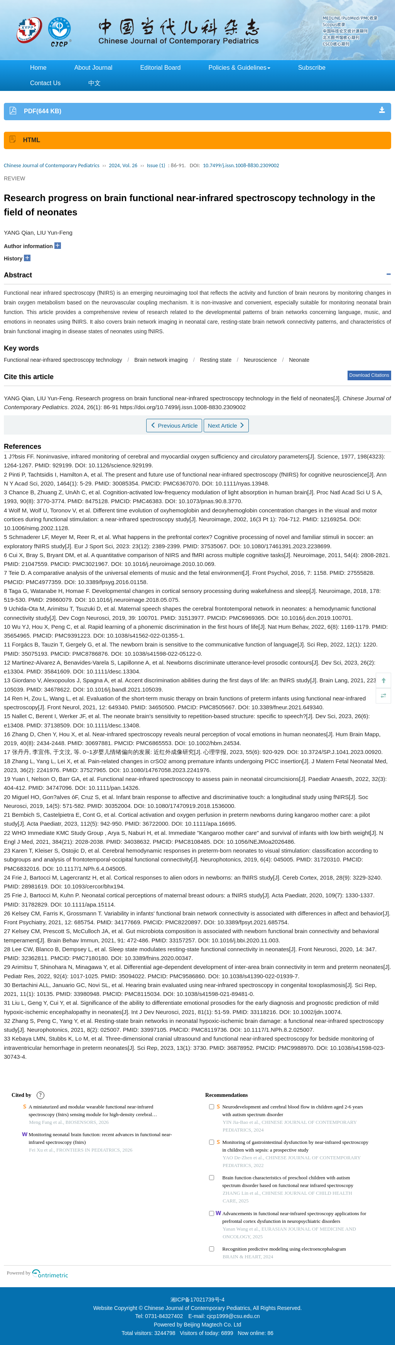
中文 (94, 83)
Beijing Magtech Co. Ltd (212, 1324)
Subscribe (312, 67)
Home (38, 67)
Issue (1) (156, 165)
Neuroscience (260, 360)
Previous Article (174, 425)
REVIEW (14, 178)
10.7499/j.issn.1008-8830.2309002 (241, 165)
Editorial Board (160, 67)
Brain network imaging (161, 360)
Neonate (299, 360)
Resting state (215, 360)
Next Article (226, 425)
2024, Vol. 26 (123, 165)
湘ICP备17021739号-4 (197, 1299)
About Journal (93, 67)
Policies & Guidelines (239, 67)
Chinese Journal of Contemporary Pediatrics (52, 165)
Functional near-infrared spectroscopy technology (63, 360)
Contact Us (45, 83)
